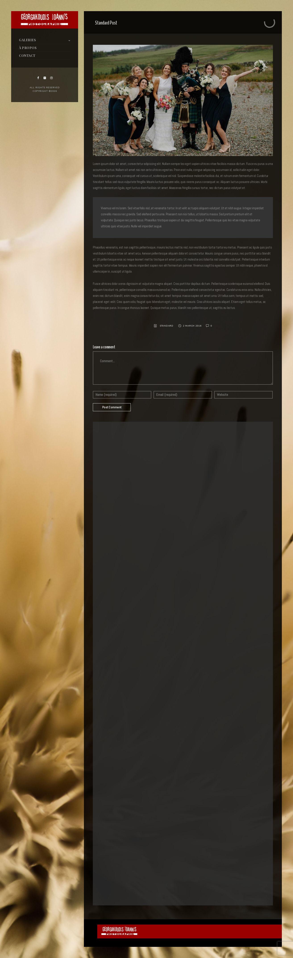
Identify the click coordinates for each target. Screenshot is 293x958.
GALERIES (27, 40)
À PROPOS (28, 48)
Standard (166, 325)
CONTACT (27, 55)
